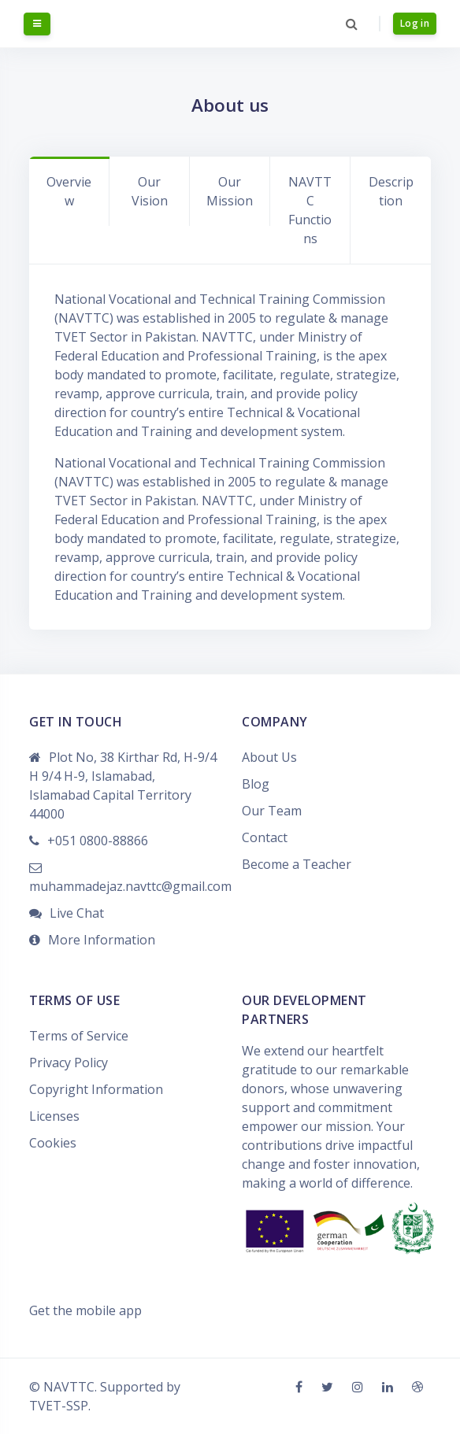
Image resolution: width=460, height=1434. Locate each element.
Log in (414, 23)
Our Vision (150, 191)
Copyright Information (96, 1089)
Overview (68, 191)
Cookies (52, 1142)
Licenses (54, 1116)
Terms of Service (78, 1035)
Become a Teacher (296, 864)
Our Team (272, 810)
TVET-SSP (58, 1405)
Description (391, 191)
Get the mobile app (85, 1310)
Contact (265, 837)
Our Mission (229, 191)
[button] (352, 23)
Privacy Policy (68, 1062)
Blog (255, 784)
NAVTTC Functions (310, 210)
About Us (269, 757)
